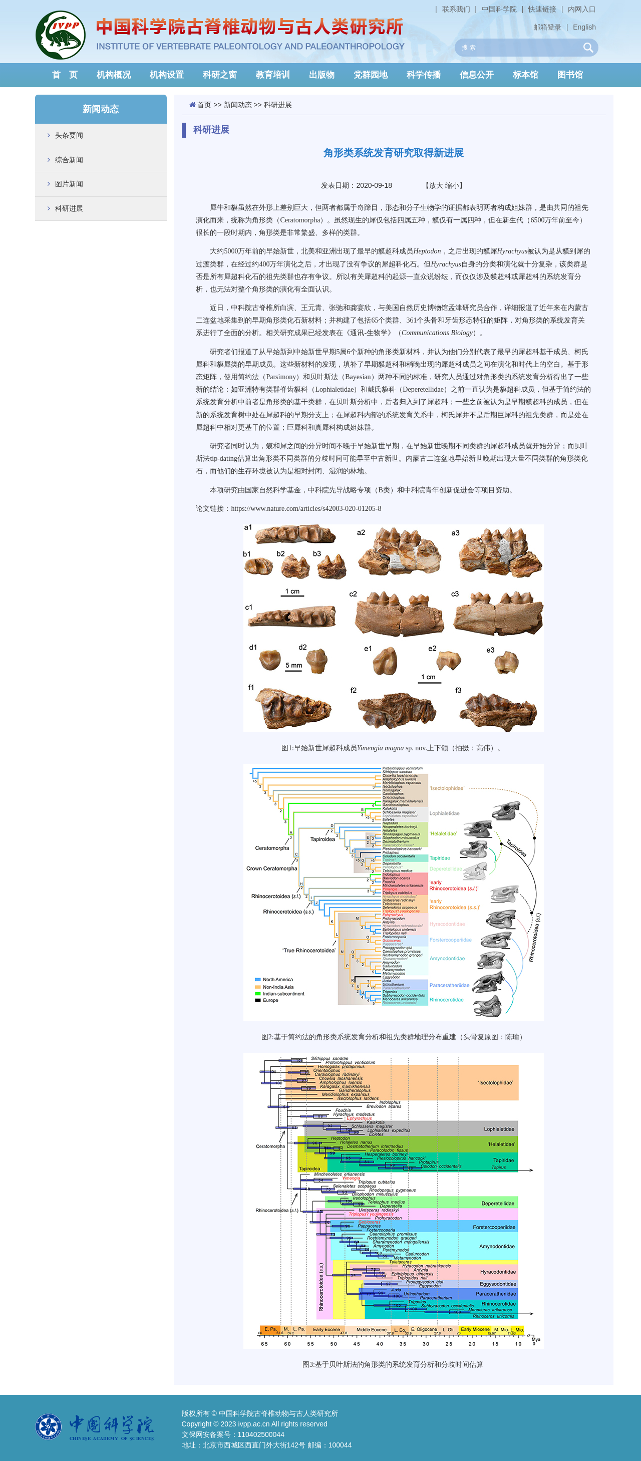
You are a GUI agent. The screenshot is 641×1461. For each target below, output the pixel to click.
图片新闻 (69, 184)
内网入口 (582, 9)
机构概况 (114, 75)
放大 (436, 185)
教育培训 (273, 75)
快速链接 (542, 9)
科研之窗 (220, 75)
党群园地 (371, 75)
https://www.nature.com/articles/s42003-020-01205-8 (306, 508)
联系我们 (456, 9)
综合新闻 (69, 160)
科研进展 (69, 208)
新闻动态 (238, 105)
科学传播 (424, 75)
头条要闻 (69, 135)
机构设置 (167, 75)
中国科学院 (499, 9)
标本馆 (525, 75)
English (584, 27)
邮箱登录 (547, 27)
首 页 (65, 75)
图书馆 (570, 75)
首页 (204, 105)
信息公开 (477, 75)
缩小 (452, 185)
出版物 (322, 75)
